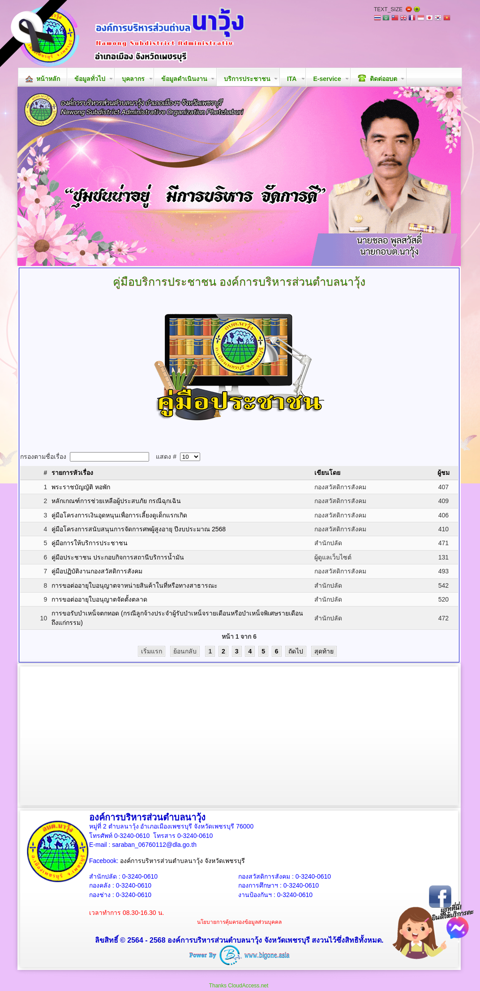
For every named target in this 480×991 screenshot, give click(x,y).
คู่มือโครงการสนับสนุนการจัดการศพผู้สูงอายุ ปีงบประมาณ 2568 (138, 529)
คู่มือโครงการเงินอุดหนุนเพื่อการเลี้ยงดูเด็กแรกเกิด (119, 515)
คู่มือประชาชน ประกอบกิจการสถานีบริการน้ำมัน (117, 557)
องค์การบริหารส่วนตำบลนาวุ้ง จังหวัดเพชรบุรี (182, 860)
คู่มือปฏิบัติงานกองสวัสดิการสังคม (96, 571)
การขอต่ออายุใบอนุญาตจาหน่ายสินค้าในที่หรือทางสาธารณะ (134, 585)
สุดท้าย (324, 651)
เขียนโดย (327, 472)
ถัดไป (295, 651)
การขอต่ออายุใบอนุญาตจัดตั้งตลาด (99, 599)
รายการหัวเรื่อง (72, 472)
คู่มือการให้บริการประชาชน (89, 543)
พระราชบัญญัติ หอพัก (80, 487)
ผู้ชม (443, 472)
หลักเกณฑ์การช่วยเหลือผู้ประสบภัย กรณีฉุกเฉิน (116, 500)
